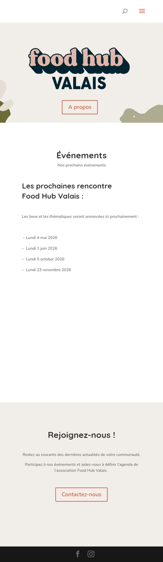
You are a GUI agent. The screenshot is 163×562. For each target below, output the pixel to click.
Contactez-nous (81, 494)
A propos (80, 107)
